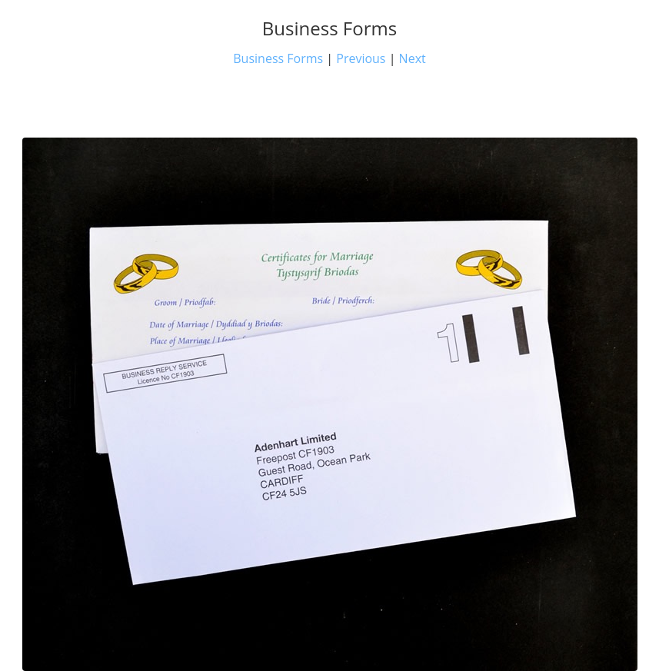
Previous (360, 58)
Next (412, 58)
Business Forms (278, 58)
